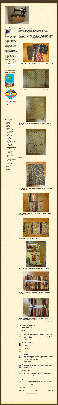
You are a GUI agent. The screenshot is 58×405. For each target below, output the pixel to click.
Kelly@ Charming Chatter (30, 332)
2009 (7, 166)
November (9, 131)
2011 (7, 126)
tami (25, 354)
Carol (8, 34)
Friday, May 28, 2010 (27, 339)
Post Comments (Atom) (31, 393)
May (8, 140)
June (8, 138)
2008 (7, 168)
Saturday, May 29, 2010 (28, 367)
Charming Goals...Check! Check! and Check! (11, 158)
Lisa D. (25, 370)
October (9, 132)
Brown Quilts (11, 7)
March (8, 162)
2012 (7, 125)
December (9, 129)
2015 (7, 120)
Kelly (41, 31)
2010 (7, 128)
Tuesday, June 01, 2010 (28, 376)
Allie (25, 348)
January (9, 165)
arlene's (46, 30)
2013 (7, 123)
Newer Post (21, 390)
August (9, 135)
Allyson (26, 379)
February (9, 163)
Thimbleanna (27, 364)
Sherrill (25, 342)
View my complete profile (10, 59)
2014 (7, 122)
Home (36, 390)
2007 (7, 169)
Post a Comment (23, 387)
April (8, 160)
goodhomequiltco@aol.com (44, 321)
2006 (7, 171)
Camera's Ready (10, 155)
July (8, 137)
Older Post (50, 390)
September (9, 134)
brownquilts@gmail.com (10, 70)
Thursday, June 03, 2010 (28, 384)
